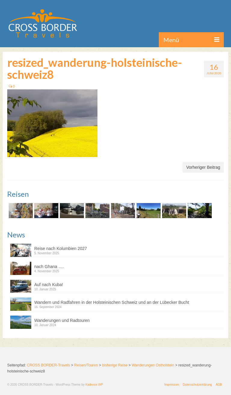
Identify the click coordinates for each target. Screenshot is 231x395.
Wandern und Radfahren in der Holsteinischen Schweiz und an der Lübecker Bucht (111, 302)
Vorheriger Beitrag (203, 167)
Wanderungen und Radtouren (62, 320)
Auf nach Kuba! (48, 284)
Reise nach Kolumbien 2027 (60, 248)
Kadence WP (94, 384)
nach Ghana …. (49, 266)
